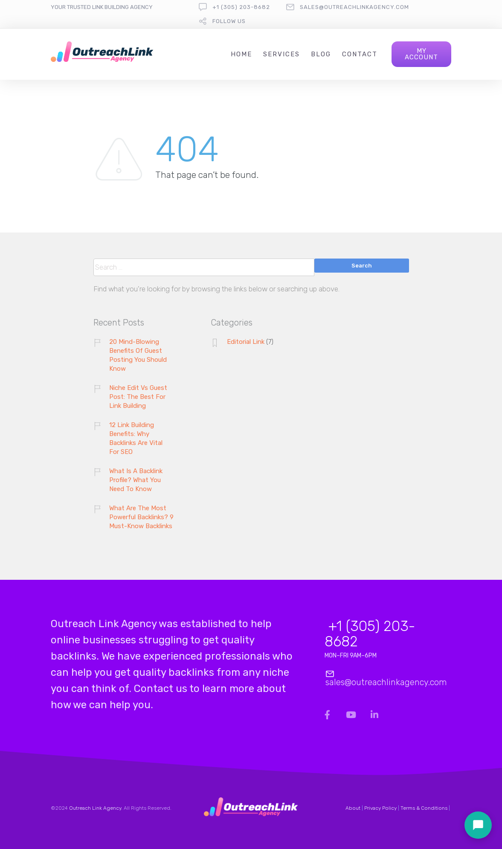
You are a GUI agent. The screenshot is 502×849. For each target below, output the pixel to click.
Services (281, 54)
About (352, 808)
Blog (321, 54)
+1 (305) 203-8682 (241, 7)
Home (241, 54)
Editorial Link (245, 342)
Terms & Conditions (423, 808)
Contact (359, 54)
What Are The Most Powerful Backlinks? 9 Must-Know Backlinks (141, 517)
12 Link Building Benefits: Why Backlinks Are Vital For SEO (135, 438)
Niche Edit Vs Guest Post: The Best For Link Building (138, 397)
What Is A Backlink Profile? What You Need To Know (135, 480)
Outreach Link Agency (95, 808)
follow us (229, 21)
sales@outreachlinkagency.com (354, 7)
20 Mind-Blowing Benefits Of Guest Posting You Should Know (138, 355)
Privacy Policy (380, 808)
